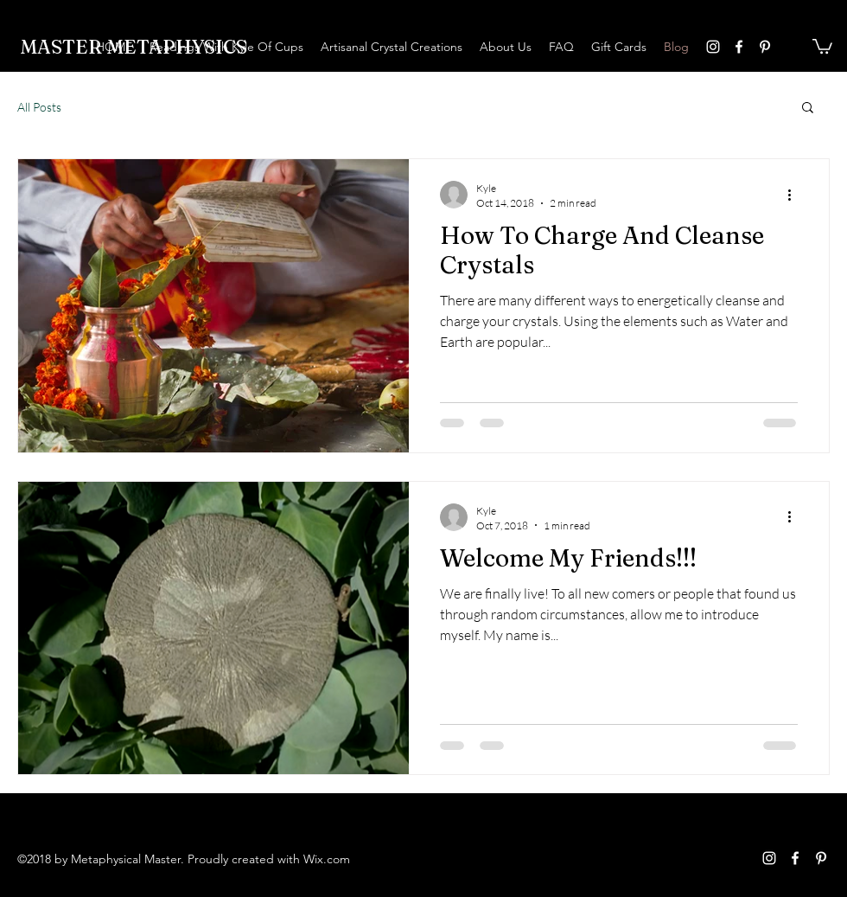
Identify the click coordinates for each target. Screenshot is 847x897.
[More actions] (795, 194)
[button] (822, 45)
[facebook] (739, 46)
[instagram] (713, 46)
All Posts (39, 106)
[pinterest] (765, 46)
